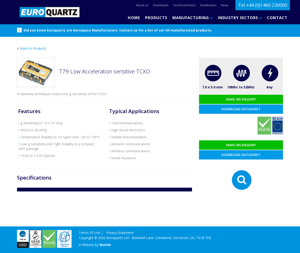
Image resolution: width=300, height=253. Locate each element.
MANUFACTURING (192, 17)
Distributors (208, 5)
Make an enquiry (241, 99)
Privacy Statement (120, 232)
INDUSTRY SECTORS (240, 17)
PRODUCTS (156, 17)
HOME (134, 17)
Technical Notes (184, 5)
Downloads (160, 5)
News (224, 5)
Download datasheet (241, 109)
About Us (142, 5)
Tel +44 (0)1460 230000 (262, 5)
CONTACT (277, 17)
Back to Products (32, 48)
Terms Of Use (89, 232)
